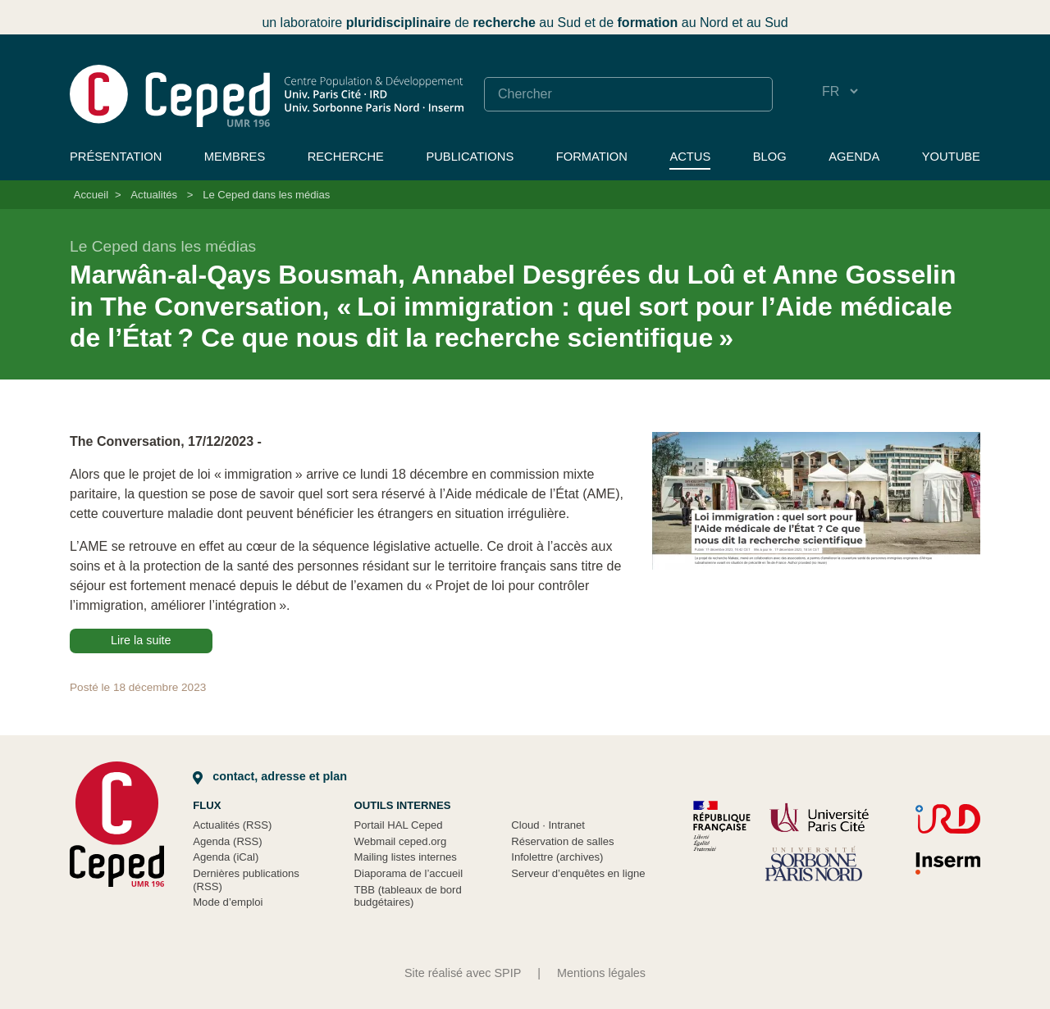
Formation (592, 156)
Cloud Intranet (548, 825)
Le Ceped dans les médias (266, 195)
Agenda (854, 156)
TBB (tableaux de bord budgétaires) (408, 896)
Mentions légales (601, 972)
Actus (689, 156)
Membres (234, 156)
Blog (770, 156)
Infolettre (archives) (557, 857)
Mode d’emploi (227, 902)
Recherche (346, 156)
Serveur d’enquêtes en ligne (578, 873)
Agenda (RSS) (227, 841)
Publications (470, 156)
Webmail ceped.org (400, 841)
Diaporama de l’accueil (408, 873)
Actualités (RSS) (232, 825)
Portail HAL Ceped (398, 825)
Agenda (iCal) (225, 857)
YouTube (951, 156)
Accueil (91, 195)
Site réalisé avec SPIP (462, 972)
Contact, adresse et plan (270, 776)
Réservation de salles (562, 841)
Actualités (153, 195)
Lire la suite (141, 640)
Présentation (116, 156)
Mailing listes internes (405, 857)
